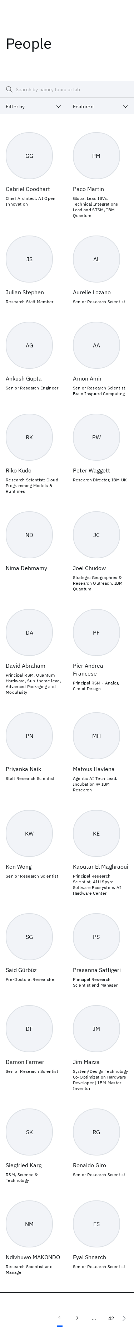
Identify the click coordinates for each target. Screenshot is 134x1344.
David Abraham (25, 665)
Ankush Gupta (24, 378)
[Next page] (124, 1318)
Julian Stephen (25, 292)
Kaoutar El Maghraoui (100, 866)
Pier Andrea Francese (88, 669)
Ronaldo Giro (89, 1165)
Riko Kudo (18, 470)
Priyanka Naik (23, 768)
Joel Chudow (89, 568)
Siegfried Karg (23, 1165)
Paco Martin (88, 188)
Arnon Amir (87, 378)
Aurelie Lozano (92, 292)
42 (111, 1318)
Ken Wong (18, 866)
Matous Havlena (94, 768)
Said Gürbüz (21, 969)
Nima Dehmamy (26, 568)
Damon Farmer (25, 1061)
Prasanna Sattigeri (97, 969)
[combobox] (33, 106)
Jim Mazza (86, 1061)
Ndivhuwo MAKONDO (33, 1257)
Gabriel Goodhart (28, 188)
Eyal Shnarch (89, 1257)
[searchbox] (67, 89)
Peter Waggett (91, 470)
